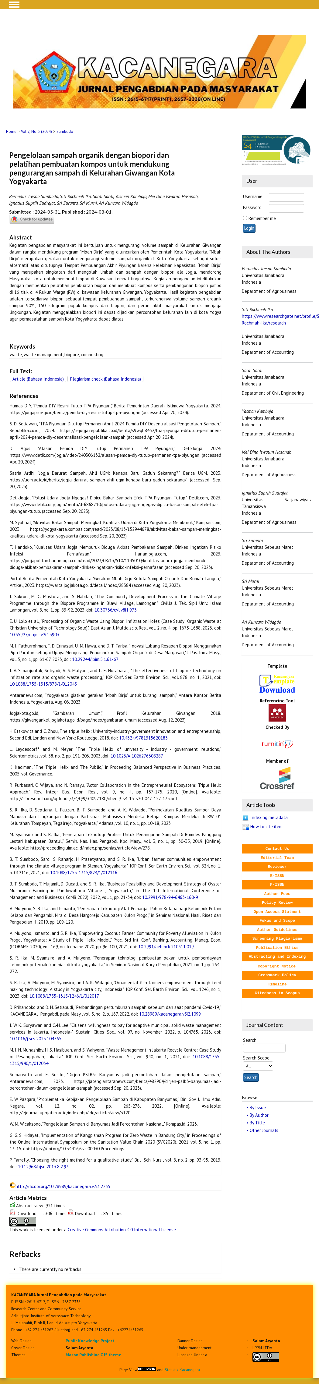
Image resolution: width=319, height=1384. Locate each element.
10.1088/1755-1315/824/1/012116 (83, 872)
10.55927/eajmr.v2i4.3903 (34, 634)
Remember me (262, 218)
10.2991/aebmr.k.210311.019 (166, 946)
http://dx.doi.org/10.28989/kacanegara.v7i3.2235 (62, 1186)
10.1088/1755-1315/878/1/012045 (43, 684)
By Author (259, 1115)
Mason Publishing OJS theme (93, 1354)
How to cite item (266, 826)
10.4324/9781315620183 (143, 738)
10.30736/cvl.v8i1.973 (115, 610)
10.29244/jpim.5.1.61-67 (95, 659)
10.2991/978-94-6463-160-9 (170, 897)
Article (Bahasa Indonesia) (38, 379)
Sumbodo (65, 131)
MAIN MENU (14, 5)
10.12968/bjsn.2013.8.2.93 (43, 1166)
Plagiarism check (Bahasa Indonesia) (105, 379)
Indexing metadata (269, 817)
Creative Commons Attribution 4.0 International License (122, 1230)
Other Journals (264, 1130)
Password (252, 207)
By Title (257, 1123)
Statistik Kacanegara (182, 1369)
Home (11, 131)
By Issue (258, 1107)
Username (252, 196)
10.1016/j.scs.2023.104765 (35, 1039)
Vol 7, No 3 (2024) (36, 131)
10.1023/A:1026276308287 (137, 756)
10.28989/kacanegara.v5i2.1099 (170, 1014)
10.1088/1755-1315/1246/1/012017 (64, 996)
